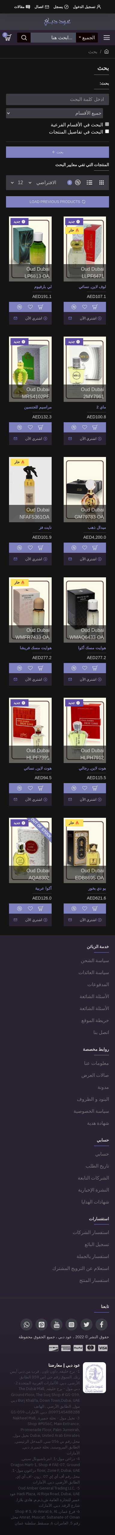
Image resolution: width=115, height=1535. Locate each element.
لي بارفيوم (43, 286)
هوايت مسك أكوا (92, 648)
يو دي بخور (97, 888)
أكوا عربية (43, 888)
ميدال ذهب (97, 527)
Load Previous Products (55, 202)
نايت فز (45, 527)
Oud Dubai (92, 269)
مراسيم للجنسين (38, 407)
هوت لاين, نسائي (38, 768)
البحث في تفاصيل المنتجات (79, 131)
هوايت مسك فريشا (35, 648)
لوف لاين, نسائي (92, 286)
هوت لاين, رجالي (92, 768)
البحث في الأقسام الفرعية (80, 124)
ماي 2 (101, 407)
